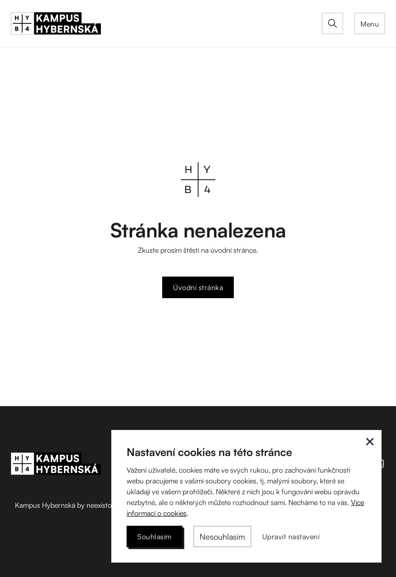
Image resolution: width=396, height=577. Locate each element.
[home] (166, 23)
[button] (369, 23)
